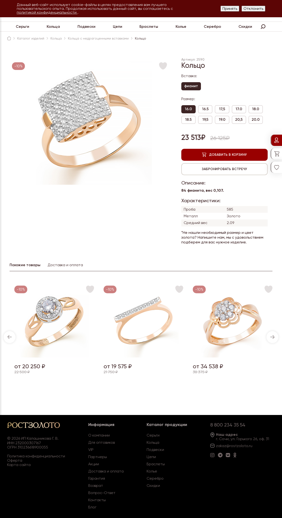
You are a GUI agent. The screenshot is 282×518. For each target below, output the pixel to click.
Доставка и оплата (106, 471)
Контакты (97, 500)
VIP (91, 449)
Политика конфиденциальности (36, 456)
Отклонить (253, 8)
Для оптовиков (101, 442)
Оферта (14, 460)
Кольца (53, 26)
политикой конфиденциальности (47, 12)
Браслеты (148, 26)
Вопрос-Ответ (102, 492)
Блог (92, 507)
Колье (181, 26)
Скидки (245, 26)
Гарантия (96, 478)
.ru (250, 445)
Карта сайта (19, 464)
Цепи (117, 26)
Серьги (22, 26)
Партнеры (97, 457)
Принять (229, 8)
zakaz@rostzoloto (232, 445)
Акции (93, 464)
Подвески (86, 26)
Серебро (212, 26)
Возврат (95, 485)
